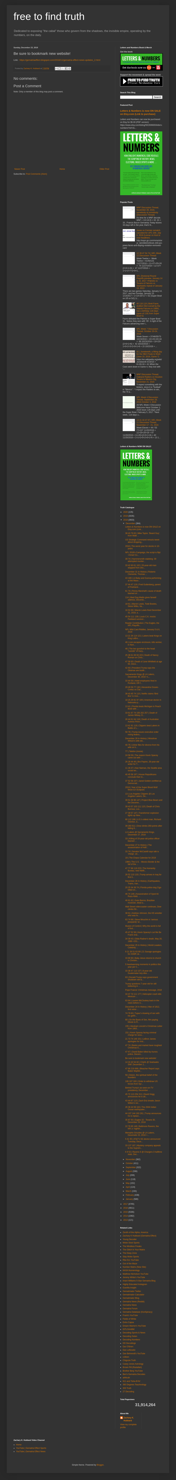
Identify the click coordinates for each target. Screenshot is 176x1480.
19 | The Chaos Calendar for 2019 (140, 858)
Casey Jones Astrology (133, 1364)
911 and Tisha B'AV (131, 1381)
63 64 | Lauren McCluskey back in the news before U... (142, 1001)
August (129, 1171)
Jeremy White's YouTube (134, 1277)
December (131, 523)
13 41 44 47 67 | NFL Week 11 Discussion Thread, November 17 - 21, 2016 (149, 422)
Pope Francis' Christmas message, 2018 (143, 990)
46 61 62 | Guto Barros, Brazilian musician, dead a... (140, 901)
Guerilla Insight (129, 1288)
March (129, 1191)
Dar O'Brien (128, 1346)
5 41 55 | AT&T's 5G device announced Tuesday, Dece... (142, 1140)
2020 (125, 512)
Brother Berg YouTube (133, 1371)
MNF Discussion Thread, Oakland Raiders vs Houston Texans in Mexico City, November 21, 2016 (149, 378)
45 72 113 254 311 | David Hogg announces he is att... (140, 1095)
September (131, 1167)
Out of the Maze (130, 1263)
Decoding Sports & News (134, 1332)
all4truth (126, 1377)
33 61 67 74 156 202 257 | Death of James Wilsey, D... (141, 714)
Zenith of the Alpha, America (135, 1232)
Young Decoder (130, 1239)
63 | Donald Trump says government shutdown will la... (141, 978)
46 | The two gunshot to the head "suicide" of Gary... (140, 650)
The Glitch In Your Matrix (134, 1249)
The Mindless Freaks (132, 1246)
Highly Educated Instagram (135, 1284)
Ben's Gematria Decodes (134, 1374)
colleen (126, 1357)
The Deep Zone (130, 1253)
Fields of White (129, 1319)
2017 (125, 1204)
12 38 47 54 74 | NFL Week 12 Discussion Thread (149, 254)
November (131, 1159)
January (130, 1199)
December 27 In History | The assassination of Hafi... (138, 846)
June (128, 1179)
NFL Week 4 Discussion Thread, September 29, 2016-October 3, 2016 (147, 399)
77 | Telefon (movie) (134, 751)
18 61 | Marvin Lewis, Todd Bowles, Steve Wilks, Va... (141, 605)
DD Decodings (129, 1343)
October (130, 1163)
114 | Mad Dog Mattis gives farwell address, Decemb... (140, 598)
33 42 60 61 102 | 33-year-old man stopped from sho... (140, 566)
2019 (125, 516)
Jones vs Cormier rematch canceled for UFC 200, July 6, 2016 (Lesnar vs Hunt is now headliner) (149, 234)
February (130, 1195)
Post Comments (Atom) (36, 174)
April (128, 1187)
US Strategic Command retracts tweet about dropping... (142, 541)
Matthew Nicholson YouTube (135, 1274)
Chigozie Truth (129, 1360)
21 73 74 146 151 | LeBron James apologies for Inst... (140, 1040)
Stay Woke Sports (131, 1256)
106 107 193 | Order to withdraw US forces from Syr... (141, 1082)
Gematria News (130, 1305)
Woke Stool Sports (131, 1243)
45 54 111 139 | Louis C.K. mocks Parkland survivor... (140, 617)
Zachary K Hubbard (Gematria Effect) (139, 1236)
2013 (125, 1220)
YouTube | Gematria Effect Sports (31, 1448)
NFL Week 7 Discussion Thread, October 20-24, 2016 (147, 331)
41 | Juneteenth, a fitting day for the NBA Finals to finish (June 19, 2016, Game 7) (149, 354)
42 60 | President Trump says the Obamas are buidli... (140, 669)
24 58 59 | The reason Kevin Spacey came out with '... (141, 756)
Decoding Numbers (131, 1339)
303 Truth (127, 1388)
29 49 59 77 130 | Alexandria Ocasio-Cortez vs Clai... (142, 688)
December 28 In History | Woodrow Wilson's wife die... (141, 739)
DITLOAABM (128, 1329)
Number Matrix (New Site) (134, 1267)
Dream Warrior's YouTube (134, 1326)
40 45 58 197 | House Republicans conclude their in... (140, 775)
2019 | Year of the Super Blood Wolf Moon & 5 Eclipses (141, 788)
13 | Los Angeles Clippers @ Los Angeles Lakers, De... (140, 795)
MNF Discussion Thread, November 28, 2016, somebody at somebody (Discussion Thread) (148, 211)
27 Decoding (128, 1391)
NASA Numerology (131, 1270)
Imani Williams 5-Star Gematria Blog (139, 1281)
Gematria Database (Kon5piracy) (137, 1312)
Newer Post (19, 169)
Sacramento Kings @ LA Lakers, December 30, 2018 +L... (140, 675)
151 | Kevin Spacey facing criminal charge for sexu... (140, 1033)
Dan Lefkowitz (129, 1350)
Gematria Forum (130, 1308)
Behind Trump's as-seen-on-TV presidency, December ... (139, 1089)
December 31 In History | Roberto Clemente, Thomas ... (140, 573)
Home (62, 169)
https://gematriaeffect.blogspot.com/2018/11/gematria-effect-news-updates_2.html (59, 60)
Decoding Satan (130, 1336)
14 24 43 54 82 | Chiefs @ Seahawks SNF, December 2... (142, 1063)
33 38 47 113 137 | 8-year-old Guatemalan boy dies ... (138, 972)
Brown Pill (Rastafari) (132, 1367)
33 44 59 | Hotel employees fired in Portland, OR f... (141, 682)
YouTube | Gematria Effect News (30, 1451)
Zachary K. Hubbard (129, 1419)
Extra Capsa (128, 1322)
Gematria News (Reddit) (134, 1301)
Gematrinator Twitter (132, 1291)
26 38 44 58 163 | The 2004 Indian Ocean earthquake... (140, 1108)
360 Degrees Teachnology (134, 1384)
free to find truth (49, 16)
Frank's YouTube (130, 1315)
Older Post (104, 169)
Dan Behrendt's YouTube (134, 1353)
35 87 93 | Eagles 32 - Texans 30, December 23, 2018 (140, 1121)
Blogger (100, 1465)
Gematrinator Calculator (133, 1294)
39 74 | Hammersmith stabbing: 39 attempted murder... (140, 560)
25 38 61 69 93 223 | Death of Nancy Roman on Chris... (141, 656)
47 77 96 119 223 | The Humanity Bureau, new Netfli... (140, 869)
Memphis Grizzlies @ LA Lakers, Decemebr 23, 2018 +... (140, 1134)
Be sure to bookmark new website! (140, 1058)
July (128, 1175)
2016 (125, 1208)
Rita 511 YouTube (131, 1260)
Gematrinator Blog (131, 1298)
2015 (125, 1212)
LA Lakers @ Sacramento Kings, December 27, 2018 (140, 833)
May (128, 1183)
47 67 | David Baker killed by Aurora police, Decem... (141, 1053)
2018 (125, 520)
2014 (125, 1216)
